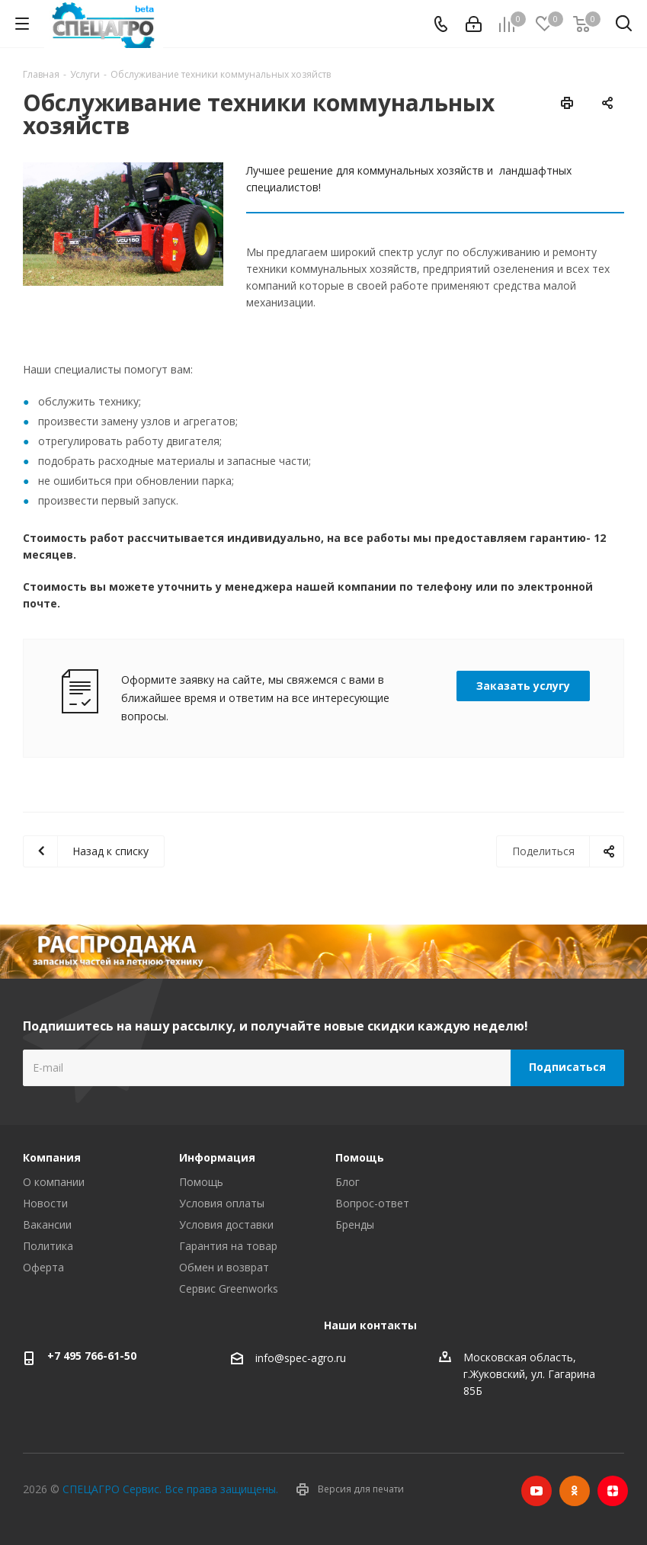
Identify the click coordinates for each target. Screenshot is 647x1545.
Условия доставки (226, 1224)
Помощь (201, 1182)
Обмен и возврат (224, 1267)
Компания (52, 1157)
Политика (48, 1246)
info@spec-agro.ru (300, 1358)
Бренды (354, 1224)
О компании (54, 1182)
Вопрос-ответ (372, 1203)
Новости (45, 1203)
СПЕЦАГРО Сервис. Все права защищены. (170, 1489)
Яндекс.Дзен (612, 1491)
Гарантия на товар (228, 1246)
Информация (217, 1157)
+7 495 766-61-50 (91, 1355)
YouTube (536, 1491)
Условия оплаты (221, 1203)
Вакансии (47, 1224)
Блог (347, 1182)
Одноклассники (574, 1491)
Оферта (43, 1267)
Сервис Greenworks (228, 1288)
